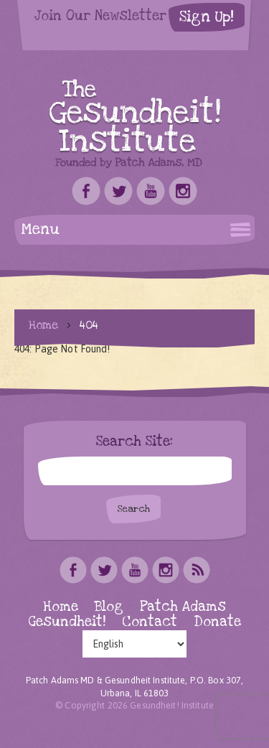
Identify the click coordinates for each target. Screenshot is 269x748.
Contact (149, 622)
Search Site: (134, 442)
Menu (41, 229)
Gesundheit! (67, 622)
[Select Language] (134, 644)
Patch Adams (183, 607)
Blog (109, 607)
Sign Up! (206, 17)
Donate (217, 622)
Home (43, 325)
